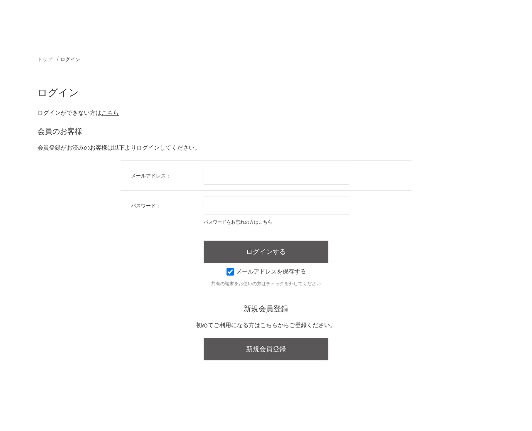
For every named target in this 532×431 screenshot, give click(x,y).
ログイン (70, 59)
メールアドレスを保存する (266, 271)
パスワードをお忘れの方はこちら (238, 221)
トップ (44, 59)
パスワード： (146, 206)
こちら (110, 112)
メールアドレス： (151, 176)
